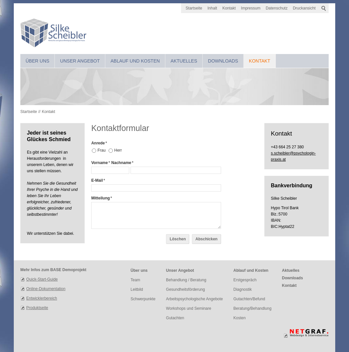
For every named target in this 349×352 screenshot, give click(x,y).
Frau (101, 150)
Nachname (122, 162)
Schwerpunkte (143, 299)
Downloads (223, 61)
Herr (118, 150)
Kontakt (229, 8)
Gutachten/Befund (249, 299)
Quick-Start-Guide (42, 279)
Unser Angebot (80, 61)
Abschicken (206, 239)
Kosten (240, 318)
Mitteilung (101, 198)
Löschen (178, 239)
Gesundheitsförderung (185, 289)
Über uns (37, 61)
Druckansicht (304, 8)
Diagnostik (243, 289)
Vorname (100, 162)
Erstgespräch (245, 280)
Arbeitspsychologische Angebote (194, 299)
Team (135, 280)
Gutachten (175, 318)
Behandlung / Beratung (186, 280)
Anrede (99, 143)
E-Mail (98, 180)
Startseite (194, 8)
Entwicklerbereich (41, 298)
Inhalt (212, 8)
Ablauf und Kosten (135, 61)
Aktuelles (184, 61)
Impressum (250, 8)
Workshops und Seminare (188, 308)
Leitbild (137, 289)
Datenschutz (277, 8)
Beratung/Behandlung (253, 308)
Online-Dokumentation (45, 289)
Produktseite (37, 308)
